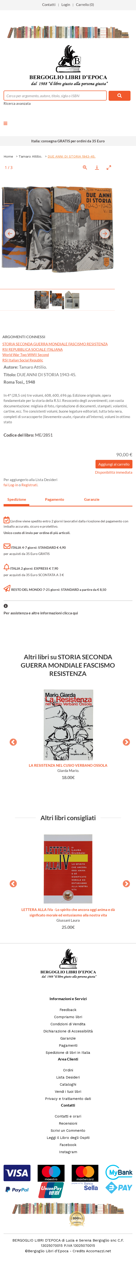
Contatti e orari (68, 1116)
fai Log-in (11, 485)
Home (8, 156)
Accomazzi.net (98, 1251)
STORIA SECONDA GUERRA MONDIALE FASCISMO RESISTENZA (55, 344)
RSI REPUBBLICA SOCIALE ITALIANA (32, 349)
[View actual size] (85, 167)
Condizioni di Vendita (68, 1024)
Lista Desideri (68, 1077)
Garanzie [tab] (92, 499)
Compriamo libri (68, 1017)
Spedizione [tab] (16, 499)
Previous (11, 740)
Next (124, 740)
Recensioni (68, 1123)
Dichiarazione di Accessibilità (68, 1031)
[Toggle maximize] (109, 167)
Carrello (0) (85, 4)
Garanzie (68, 1038)
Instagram (68, 1152)
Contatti (48, 4)
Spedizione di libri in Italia (68, 1052)
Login (65, 4)
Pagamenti (68, 1045)
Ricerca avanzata (17, 103)
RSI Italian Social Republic (22, 360)
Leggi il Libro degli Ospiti (68, 1138)
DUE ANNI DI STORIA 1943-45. (72, 156)
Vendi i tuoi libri (68, 1091)
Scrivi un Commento (68, 1130)
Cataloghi (68, 1084)
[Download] (97, 167)
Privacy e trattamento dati (68, 1099)
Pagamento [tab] (54, 499)
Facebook (68, 1145)
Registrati (29, 485)
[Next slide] (105, 233)
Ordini (68, 1070)
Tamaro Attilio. (30, 156)
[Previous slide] (10, 233)
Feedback (68, 1010)
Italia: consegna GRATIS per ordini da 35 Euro (68, 141)
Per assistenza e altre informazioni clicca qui (41, 613)
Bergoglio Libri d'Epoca (48, 1251)
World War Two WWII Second (25, 354)
